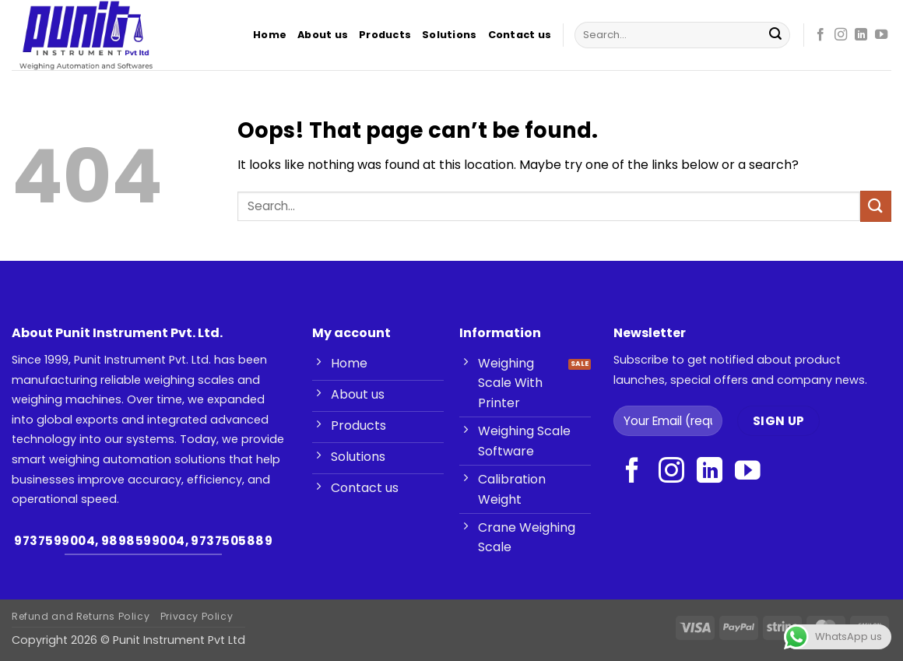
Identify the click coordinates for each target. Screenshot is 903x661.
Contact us (520, 34)
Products (385, 34)
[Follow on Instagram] (840, 35)
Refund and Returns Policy (80, 616)
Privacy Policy (197, 616)
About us (322, 34)
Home (269, 34)
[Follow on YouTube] (881, 35)
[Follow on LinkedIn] (861, 35)
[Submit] (775, 35)
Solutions (449, 34)
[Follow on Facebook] (820, 35)
